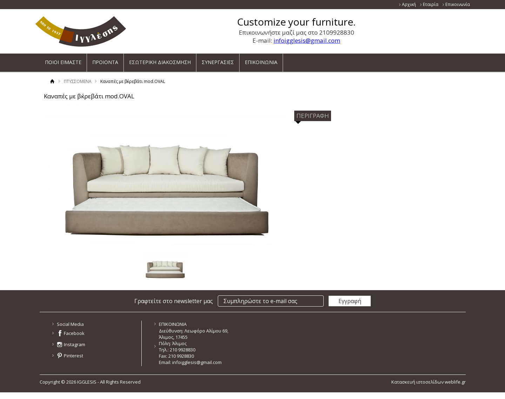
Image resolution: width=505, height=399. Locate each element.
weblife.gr (455, 382)
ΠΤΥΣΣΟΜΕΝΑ (78, 81)
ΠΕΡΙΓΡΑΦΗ (312, 116)
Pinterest (73, 355)
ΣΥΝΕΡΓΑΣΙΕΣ (218, 60)
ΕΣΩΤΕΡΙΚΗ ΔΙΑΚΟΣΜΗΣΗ (160, 60)
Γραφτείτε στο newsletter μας (173, 301)
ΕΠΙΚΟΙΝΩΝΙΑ (261, 60)
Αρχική (409, 4)
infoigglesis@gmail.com (307, 40)
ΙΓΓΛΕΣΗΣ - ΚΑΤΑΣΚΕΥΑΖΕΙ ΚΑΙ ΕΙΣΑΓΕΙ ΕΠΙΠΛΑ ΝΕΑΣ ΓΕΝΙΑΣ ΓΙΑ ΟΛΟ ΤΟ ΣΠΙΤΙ (80, 31)
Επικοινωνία (457, 4)
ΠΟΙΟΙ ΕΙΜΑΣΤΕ (63, 60)
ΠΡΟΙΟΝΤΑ (105, 60)
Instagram (74, 344)
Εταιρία (430, 4)
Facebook (74, 333)
